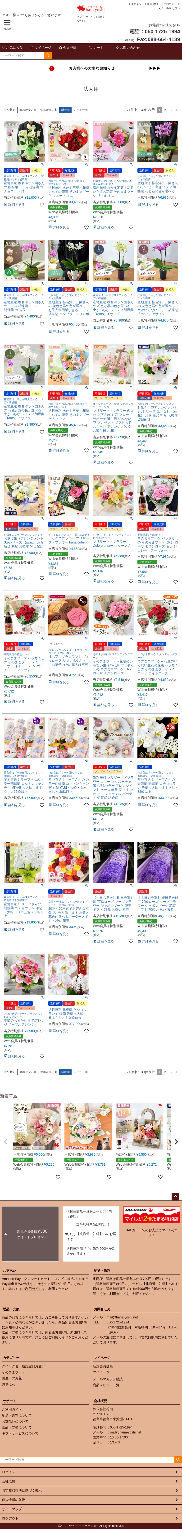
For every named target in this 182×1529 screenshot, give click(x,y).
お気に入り (12, 47)
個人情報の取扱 (13, 1500)
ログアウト (10, 1518)
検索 (47, 55)
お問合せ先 (102, 1309)
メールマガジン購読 (108, 1379)
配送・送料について (17, 1415)
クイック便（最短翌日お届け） (25, 1366)
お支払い (9, 1271)
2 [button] (165, 110)
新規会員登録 (103, 1366)
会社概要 (100, 1401)
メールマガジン (170, 8)
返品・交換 (11, 1309)
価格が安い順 (27, 109)
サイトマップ (12, 1509)
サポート (9, 1401)
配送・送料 (102, 1271)
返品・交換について (17, 1427)
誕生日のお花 (12, 1378)
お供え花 (8, 1384)
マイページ (40, 47)
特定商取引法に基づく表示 (22, 1490)
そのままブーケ (13, 1372)
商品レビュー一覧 (106, 1385)
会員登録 (152, 4)
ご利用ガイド (171, 4)
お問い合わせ (128, 47)
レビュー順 (80, 109)
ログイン (136, 4)
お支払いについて (15, 1421)
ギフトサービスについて (20, 1433)
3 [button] (171, 110)
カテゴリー (11, 1358)
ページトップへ (175, 1197)
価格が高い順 (48, 109)
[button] (176, 110)
